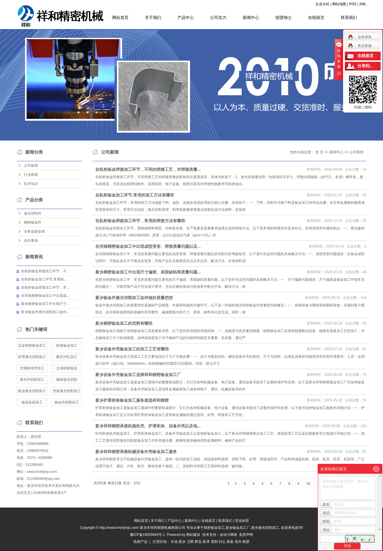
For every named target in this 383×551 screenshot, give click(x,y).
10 (308, 484)
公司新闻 (31, 166)
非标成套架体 (34, 231)
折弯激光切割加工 (32, 357)
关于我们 (153, 17)
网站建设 (193, 535)
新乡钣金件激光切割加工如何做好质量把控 (134, 297)
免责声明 (246, 535)
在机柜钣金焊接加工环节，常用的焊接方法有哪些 (140, 220)
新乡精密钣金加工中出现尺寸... (45, 304)
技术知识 (31, 184)
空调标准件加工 (32, 368)
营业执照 (242, 521)
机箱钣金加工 (66, 345)
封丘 (222, 542)
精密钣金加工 (214, 528)
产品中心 (186, 17)
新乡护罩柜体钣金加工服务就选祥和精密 (132, 400)
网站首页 (120, 17)
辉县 (198, 542)
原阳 (214, 542)
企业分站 (322, 4)
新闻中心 (251, 17)
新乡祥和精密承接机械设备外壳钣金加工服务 (136, 451)
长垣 (174, 542)
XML (362, 4)
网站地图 (339, 4)
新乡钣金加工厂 (238, 528)
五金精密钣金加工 (32, 345)
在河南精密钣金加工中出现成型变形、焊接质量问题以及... (148, 246)
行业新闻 (31, 175)
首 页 (319, 152)
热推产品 (140, 542)
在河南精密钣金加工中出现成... (45, 296)
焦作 (238, 542)
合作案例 (31, 240)
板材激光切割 (66, 380)
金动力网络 (229, 535)
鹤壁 (246, 542)
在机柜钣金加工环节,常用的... (44, 279)
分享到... (365, 66)
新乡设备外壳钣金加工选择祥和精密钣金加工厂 (138, 374)
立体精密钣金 (66, 368)
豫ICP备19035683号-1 (147, 535)
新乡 (182, 542)
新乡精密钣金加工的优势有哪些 (123, 323)
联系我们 (349, 17)
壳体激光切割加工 (67, 391)
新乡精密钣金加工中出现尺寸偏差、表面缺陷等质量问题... (148, 272)
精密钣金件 (32, 222)
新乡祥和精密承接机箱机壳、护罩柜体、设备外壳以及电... (148, 426)
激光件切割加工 (32, 380)
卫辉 (190, 542)
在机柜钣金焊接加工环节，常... (45, 287)
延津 (206, 542)
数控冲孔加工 (66, 357)
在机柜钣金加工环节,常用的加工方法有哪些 (134, 195)
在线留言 (316, 17)
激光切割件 (32, 213)
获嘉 (229, 542)
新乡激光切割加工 (32, 391)
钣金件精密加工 (67, 402)
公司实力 (218, 17)
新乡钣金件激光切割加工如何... (45, 312)
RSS (352, 4)
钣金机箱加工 (32, 402)
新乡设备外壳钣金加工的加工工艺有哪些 (132, 349)
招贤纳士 (283, 17)
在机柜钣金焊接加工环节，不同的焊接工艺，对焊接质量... (148, 169)
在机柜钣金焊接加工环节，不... (45, 271)
